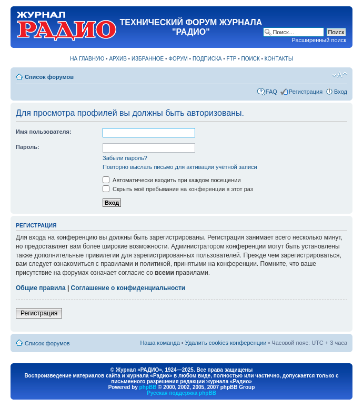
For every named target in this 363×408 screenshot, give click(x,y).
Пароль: (27, 147)
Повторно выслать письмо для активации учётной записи (180, 167)
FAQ (271, 91)
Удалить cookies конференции (226, 343)
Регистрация (305, 91)
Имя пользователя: (44, 131)
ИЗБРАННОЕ (148, 59)
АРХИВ (117, 59)
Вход (340, 91)
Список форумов (49, 77)
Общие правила (41, 288)
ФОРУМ (178, 59)
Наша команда (159, 343)
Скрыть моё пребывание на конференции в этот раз (178, 189)
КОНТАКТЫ (279, 59)
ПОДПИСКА (207, 59)
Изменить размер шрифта (339, 74)
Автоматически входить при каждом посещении (172, 180)
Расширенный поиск (318, 40)
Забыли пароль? (125, 158)
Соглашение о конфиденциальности (128, 288)
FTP (232, 59)
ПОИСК (250, 59)
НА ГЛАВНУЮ (87, 59)
